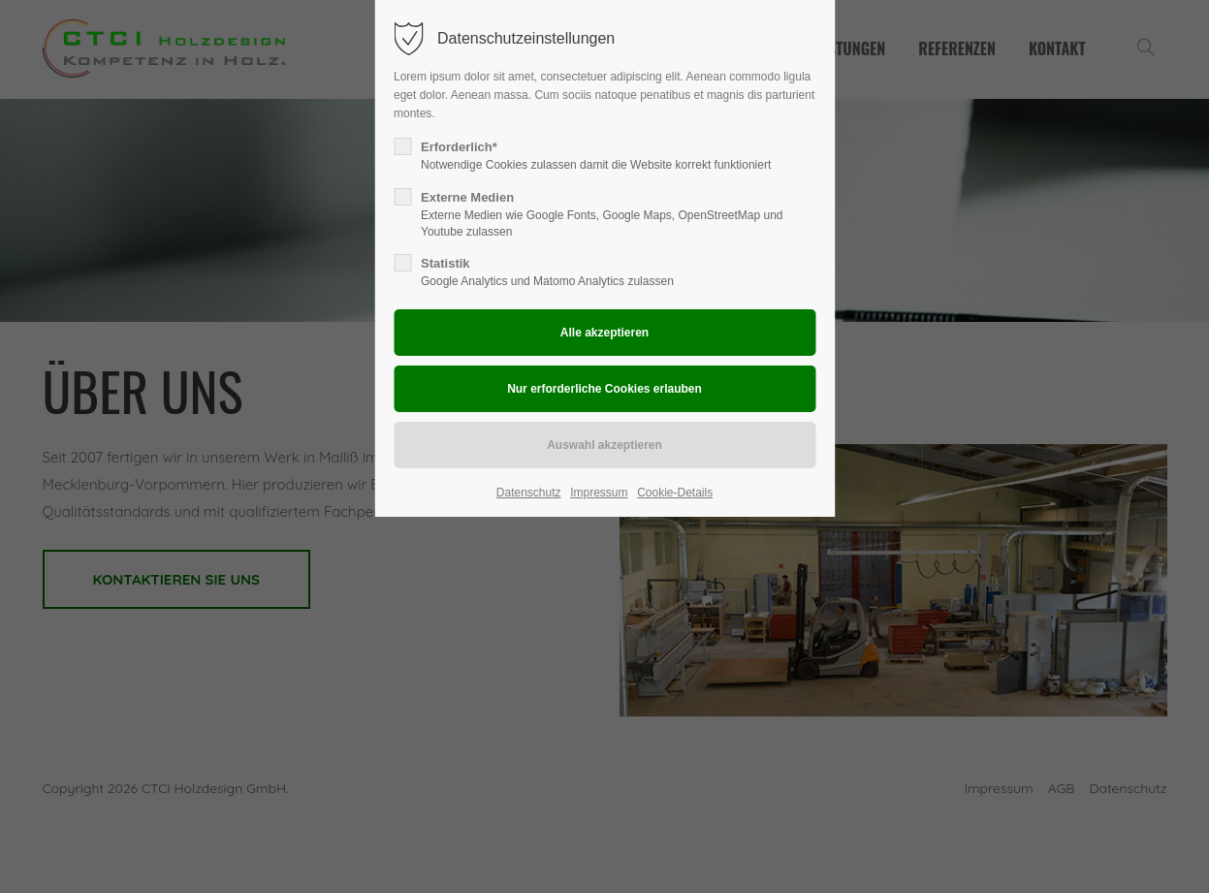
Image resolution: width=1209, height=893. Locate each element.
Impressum (598, 492)
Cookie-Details (675, 492)
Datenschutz (528, 492)
